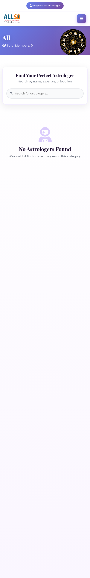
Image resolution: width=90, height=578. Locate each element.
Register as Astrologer (45, 5)
